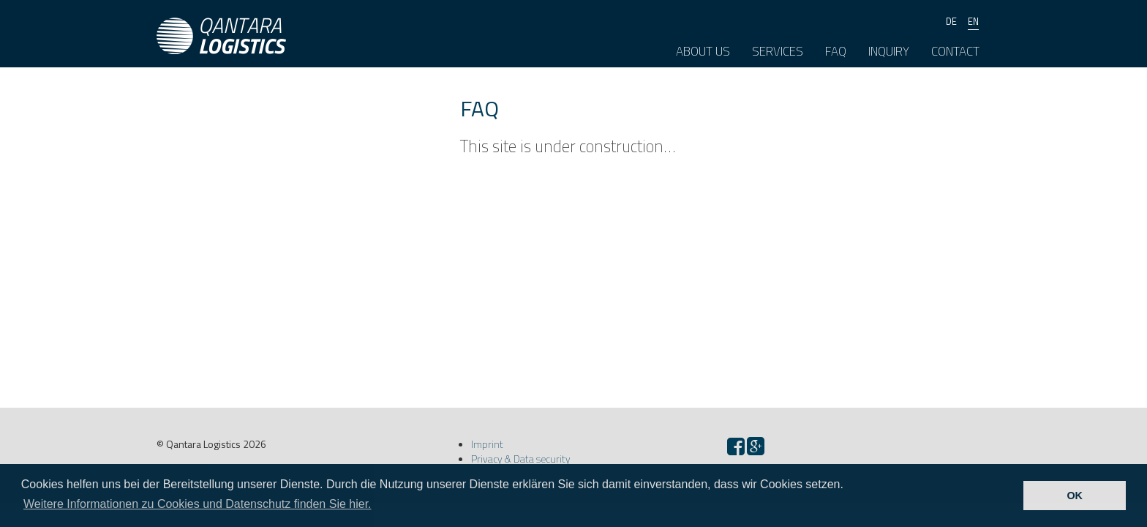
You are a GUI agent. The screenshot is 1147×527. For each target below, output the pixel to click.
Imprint (487, 444)
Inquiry (888, 51)
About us (703, 51)
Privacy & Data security (521, 458)
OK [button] (1075, 495)
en (973, 22)
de (951, 22)
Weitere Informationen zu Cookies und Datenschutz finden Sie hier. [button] (197, 504)
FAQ (835, 51)
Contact (955, 51)
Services (777, 51)
